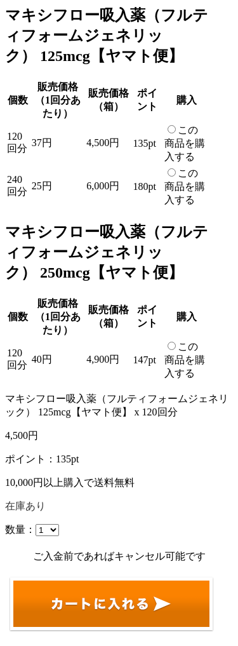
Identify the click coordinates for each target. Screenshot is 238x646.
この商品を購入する (184, 143)
